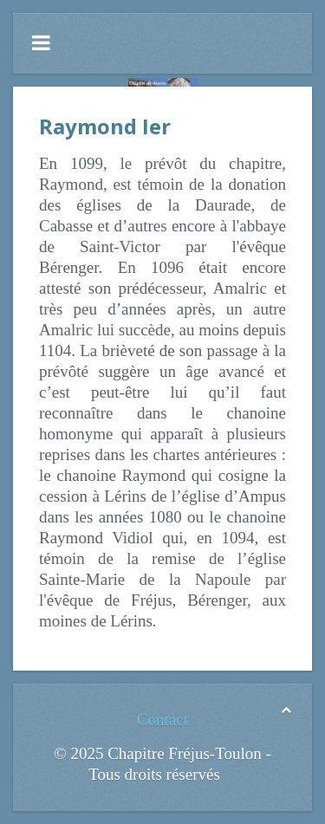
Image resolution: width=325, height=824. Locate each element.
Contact (162, 719)
